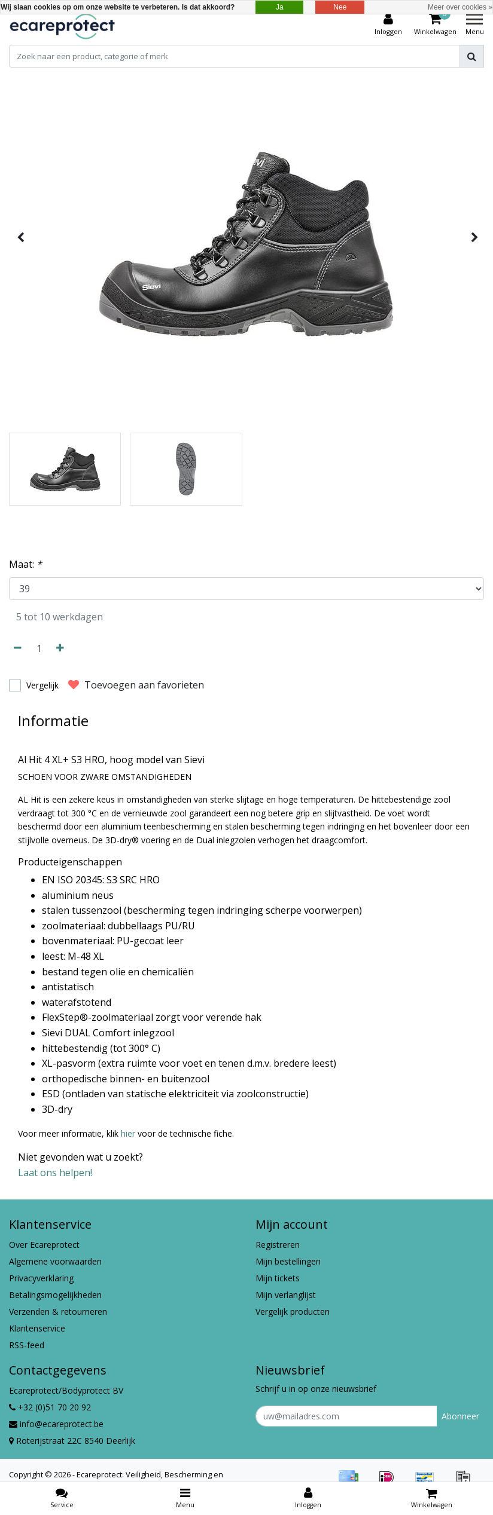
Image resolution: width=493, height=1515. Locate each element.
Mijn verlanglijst (285, 1294)
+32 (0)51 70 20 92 (50, 1407)
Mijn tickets (277, 1278)
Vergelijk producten (292, 1311)
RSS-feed (26, 1345)
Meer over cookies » (460, 7)
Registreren (277, 1244)
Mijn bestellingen (288, 1261)
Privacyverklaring (41, 1278)
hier (128, 1133)
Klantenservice (37, 1328)
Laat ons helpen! (55, 1172)
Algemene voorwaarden (55, 1261)
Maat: (25, 564)
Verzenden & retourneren (58, 1311)
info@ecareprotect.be (56, 1424)
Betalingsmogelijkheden (55, 1294)
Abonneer (460, 1416)
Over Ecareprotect (44, 1244)
